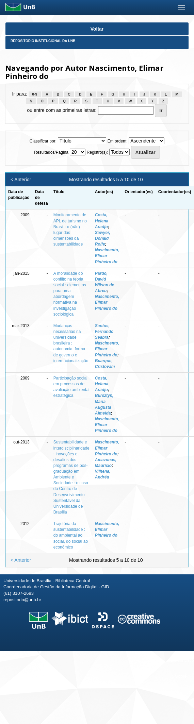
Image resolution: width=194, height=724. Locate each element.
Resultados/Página (51, 152)
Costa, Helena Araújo (101, 221)
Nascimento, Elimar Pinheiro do (107, 256)
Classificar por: (43, 141)
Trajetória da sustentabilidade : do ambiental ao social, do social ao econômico (70, 535)
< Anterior (21, 179)
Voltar (97, 29)
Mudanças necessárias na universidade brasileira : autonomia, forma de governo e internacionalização (70, 343)
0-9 (34, 94)
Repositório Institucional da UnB (43, 41)
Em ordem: (118, 141)
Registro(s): (97, 152)
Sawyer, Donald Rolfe (102, 238)
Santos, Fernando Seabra (104, 331)
